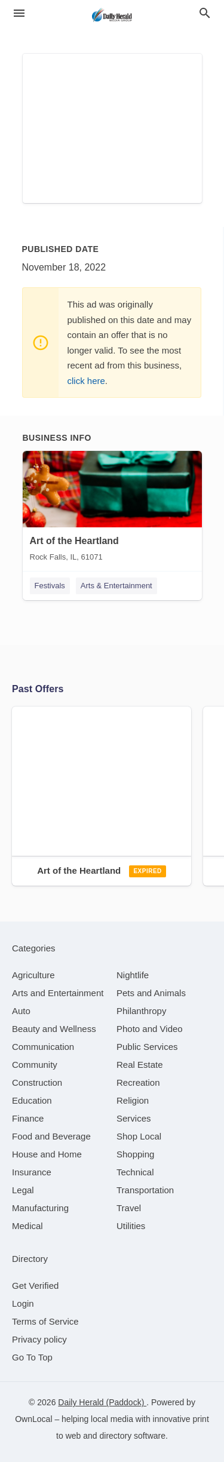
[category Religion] (132, 1100)
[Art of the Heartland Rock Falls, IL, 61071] (112, 509)
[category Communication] (43, 1047)
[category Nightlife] (132, 975)
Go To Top (32, 1357)
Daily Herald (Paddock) (102, 1402)
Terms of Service (45, 1321)
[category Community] (34, 1064)
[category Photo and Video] (149, 1029)
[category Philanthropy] (141, 1011)
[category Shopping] (135, 1154)
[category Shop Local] (138, 1136)
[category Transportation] (145, 1190)
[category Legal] (23, 1190)
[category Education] (32, 1100)
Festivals (50, 585)
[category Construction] (37, 1082)
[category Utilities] (130, 1226)
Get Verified (35, 1285)
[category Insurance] (31, 1172)
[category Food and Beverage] (51, 1136)
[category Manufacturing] (40, 1208)
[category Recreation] (138, 1082)
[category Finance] (28, 1118)
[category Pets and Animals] (151, 993)
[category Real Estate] (139, 1064)
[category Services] (133, 1118)
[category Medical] (27, 1226)
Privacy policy (39, 1339)
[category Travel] (128, 1208)
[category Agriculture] (33, 975)
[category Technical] (135, 1172)
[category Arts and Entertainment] (57, 993)
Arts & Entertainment (116, 585)
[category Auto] (21, 1011)
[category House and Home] (47, 1154)
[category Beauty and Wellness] (54, 1029)
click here (86, 381)
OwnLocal (33, 1419)
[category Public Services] (147, 1047)
